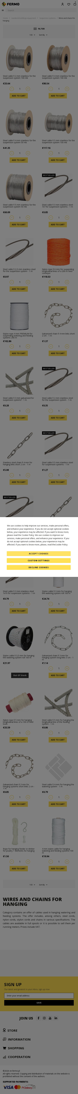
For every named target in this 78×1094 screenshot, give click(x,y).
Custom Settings (39, 560)
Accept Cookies (38, 553)
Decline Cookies (39, 567)
